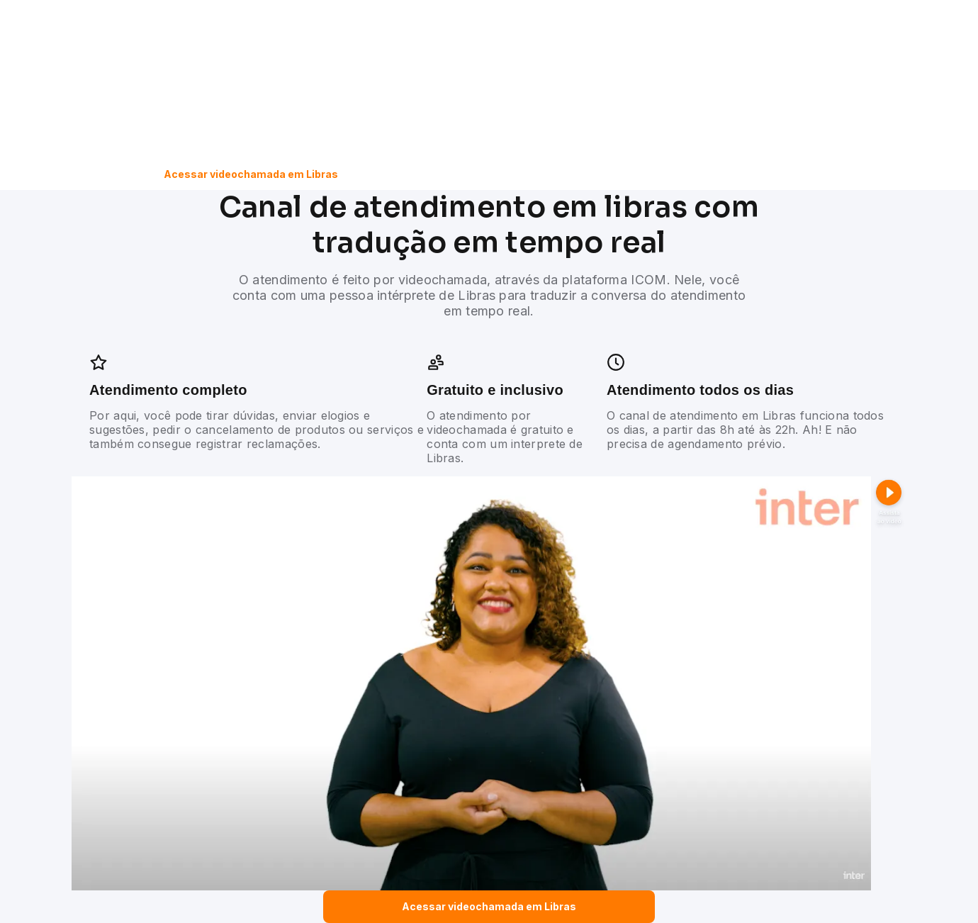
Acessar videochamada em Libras (251, 174)
